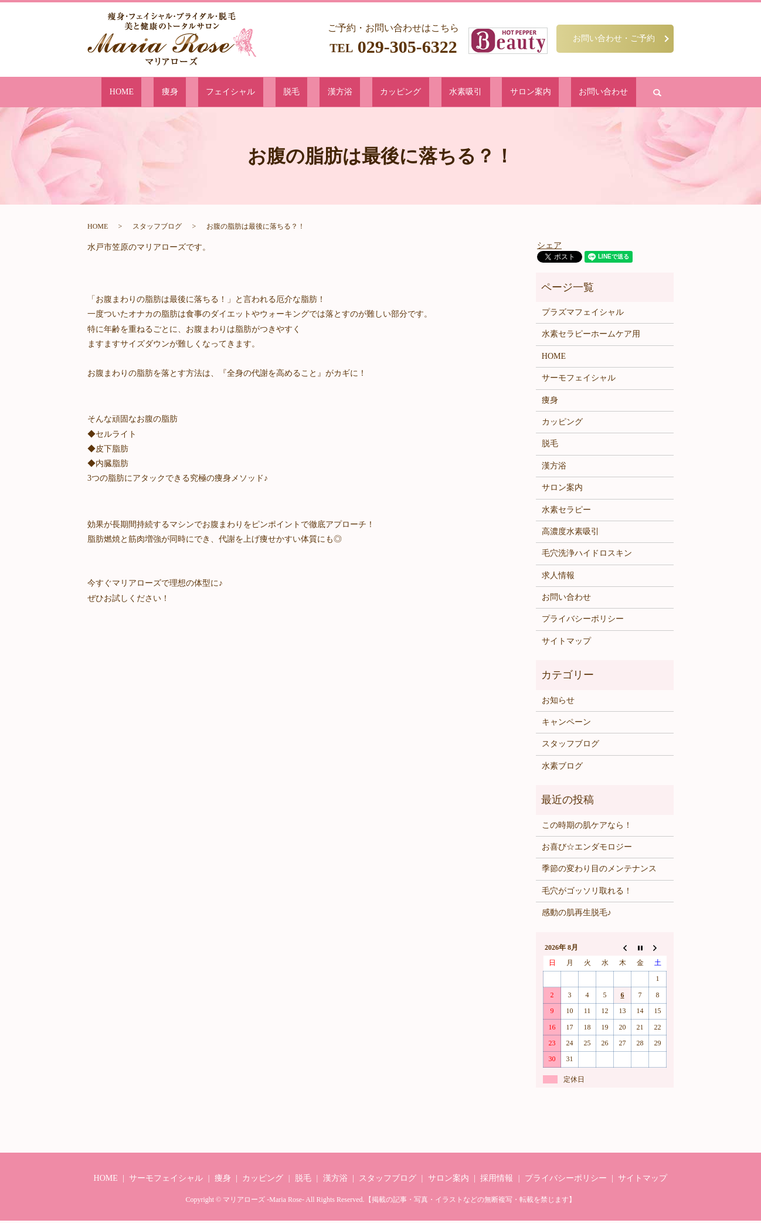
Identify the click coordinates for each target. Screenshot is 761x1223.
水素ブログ (562, 768)
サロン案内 (477, 93)
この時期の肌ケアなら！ (587, 827)
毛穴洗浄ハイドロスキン (587, 555)
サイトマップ (566, 643)
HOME (194, 93)
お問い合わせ (532, 93)
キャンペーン (566, 724)
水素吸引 (431, 93)
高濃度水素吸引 (570, 533)
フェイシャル (268, 93)
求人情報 (558, 577)
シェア (549, 247)
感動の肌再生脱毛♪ (576, 915)
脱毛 (310, 93)
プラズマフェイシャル (583, 314)
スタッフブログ (157, 229)
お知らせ (558, 702)
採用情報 (496, 1180)
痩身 (225, 93)
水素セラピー (566, 511)
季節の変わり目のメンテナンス (599, 871)
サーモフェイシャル (579, 380)
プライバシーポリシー (583, 621)
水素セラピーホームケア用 (591, 336)
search (575, 93)
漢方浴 (341, 93)
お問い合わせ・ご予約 (614, 38)
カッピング (384, 93)
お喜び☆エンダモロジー (587, 849)
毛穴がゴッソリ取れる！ (587, 893)
